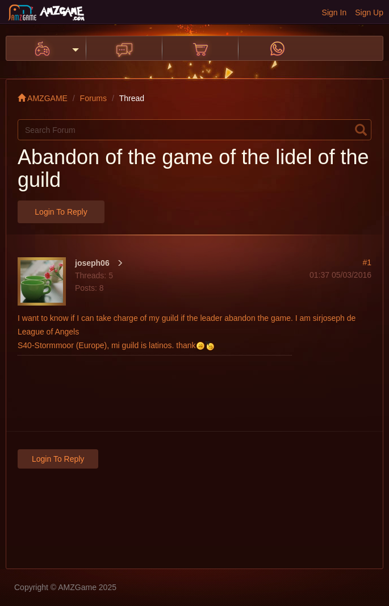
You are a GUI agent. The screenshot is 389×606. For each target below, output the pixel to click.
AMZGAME (43, 98)
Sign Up (369, 12)
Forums (93, 98)
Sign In (334, 12)
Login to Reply (61, 211)
